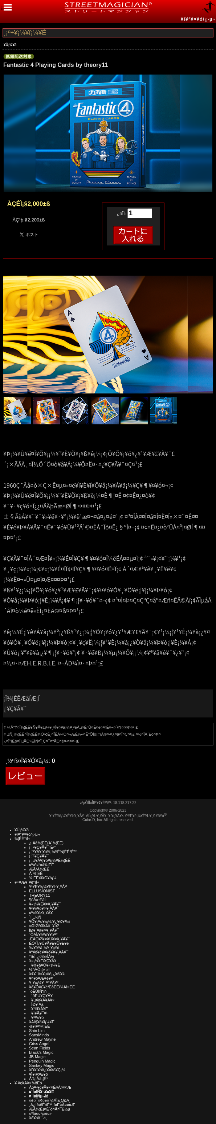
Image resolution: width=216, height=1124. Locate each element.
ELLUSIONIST (42, 891)
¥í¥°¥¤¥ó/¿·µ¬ (198, 19)
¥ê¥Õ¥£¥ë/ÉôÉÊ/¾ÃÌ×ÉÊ (52, 987)
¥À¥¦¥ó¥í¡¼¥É (41, 1022)
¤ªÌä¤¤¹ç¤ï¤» (40, 1113)
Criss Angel (39, 1043)
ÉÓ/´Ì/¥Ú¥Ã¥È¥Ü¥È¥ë (49, 943)
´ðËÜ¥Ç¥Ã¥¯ (42, 995)
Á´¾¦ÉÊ (36, 873)
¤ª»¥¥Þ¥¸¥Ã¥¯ (42, 913)
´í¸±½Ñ (35, 917)
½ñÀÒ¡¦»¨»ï (39, 969)
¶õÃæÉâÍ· (38, 899)
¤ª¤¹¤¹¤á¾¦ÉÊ (41, 865)
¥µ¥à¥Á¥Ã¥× (41, 1000)
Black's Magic (41, 1052)
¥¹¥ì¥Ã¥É (38, 1009)
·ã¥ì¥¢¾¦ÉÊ (39, 1026)
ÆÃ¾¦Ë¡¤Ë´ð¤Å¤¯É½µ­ (49, 1109)
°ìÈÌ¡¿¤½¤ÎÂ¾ (41, 956)
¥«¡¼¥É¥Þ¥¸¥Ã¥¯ (45, 904)
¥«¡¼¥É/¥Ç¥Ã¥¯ (43, 961)
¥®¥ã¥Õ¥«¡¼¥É (44, 965)
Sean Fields (39, 1048)
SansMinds (39, 1035)
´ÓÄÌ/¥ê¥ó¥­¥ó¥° (43, 934)
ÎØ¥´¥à (36, 1004)
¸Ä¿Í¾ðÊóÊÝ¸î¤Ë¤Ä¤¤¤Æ (52, 1105)
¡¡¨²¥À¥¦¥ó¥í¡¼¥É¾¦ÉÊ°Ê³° (53, 851)
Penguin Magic (42, 1061)
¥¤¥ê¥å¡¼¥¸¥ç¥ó (44, 947)
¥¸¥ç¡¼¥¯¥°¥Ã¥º (43, 982)
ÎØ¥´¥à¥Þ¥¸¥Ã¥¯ (44, 930)
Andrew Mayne (42, 1039)
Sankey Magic (41, 1065)
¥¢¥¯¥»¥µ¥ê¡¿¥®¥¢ (47, 974)
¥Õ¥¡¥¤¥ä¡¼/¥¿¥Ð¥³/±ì (49, 921)
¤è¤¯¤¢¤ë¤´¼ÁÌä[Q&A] (49, 1100)
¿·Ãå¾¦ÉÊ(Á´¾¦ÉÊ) (46, 843)
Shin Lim (37, 1030)
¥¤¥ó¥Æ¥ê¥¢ (41, 978)
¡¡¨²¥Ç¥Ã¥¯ (39, 856)
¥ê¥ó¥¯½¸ (38, 1118)
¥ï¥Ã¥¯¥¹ (38, 1013)
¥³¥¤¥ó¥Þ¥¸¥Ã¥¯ (44, 908)
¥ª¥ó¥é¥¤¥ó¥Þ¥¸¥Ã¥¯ (48, 952)
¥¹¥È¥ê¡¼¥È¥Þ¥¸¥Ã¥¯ (49, 886)
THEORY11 (39, 895)
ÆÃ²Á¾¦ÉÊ (39, 869)
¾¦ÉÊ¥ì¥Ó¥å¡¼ (43, 878)
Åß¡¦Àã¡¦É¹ (38, 1078)
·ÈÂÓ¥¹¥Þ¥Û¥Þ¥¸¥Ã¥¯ (49, 939)
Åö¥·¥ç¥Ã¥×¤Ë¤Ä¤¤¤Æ (50, 1087)
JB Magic (37, 1057)
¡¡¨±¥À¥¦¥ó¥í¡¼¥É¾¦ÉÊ (49, 860)
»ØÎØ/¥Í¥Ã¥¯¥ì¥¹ (44, 926)
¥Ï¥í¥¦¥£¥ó (38, 1074)
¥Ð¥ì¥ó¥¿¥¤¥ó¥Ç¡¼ (47, 1070)
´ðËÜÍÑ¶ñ (37, 991)
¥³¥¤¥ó (36, 1017)
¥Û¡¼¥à (10, 45)
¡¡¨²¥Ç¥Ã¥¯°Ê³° (42, 847)
